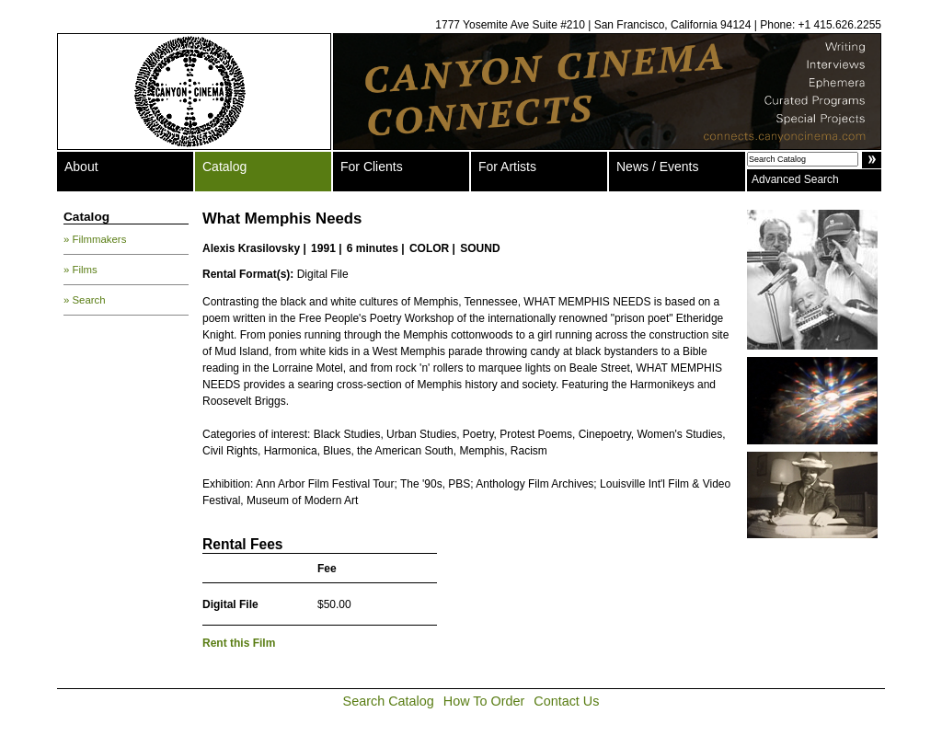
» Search (84, 299)
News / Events (657, 166)
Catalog (224, 166)
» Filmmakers (94, 239)
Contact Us (566, 701)
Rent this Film (238, 643)
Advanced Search (795, 179)
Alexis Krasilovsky (251, 248)
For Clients (371, 166)
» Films (80, 269)
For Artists (507, 166)
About (81, 166)
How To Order (484, 701)
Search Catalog (388, 701)
